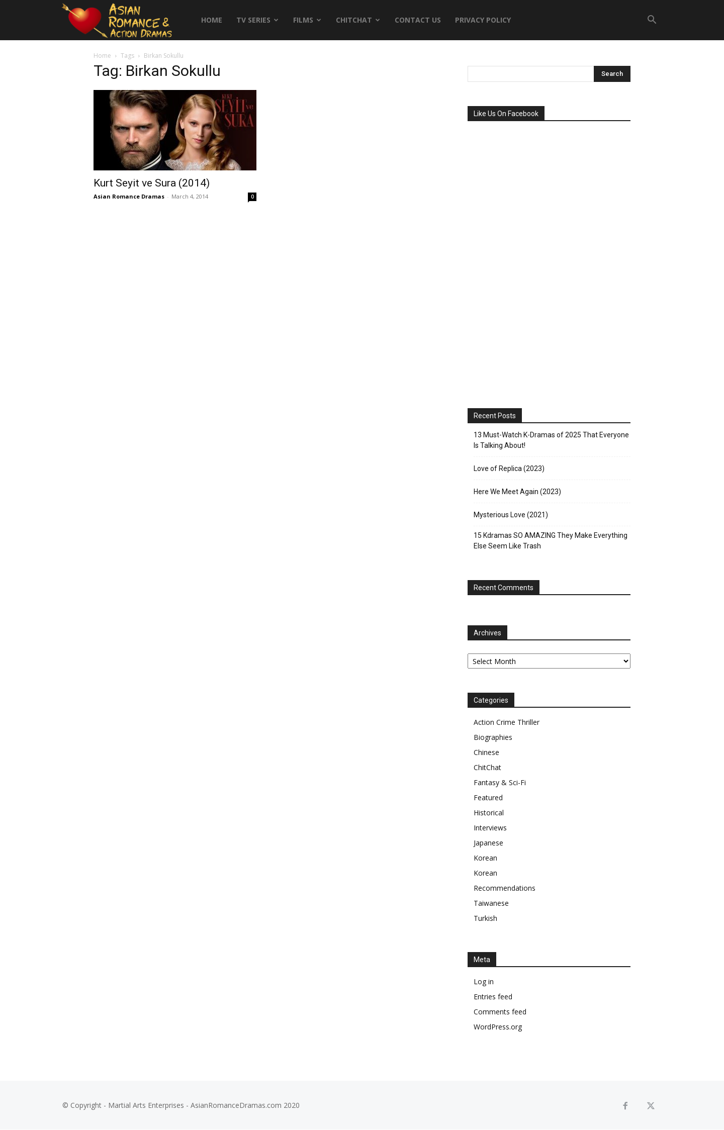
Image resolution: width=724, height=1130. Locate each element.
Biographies (493, 737)
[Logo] (116, 20)
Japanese (488, 842)
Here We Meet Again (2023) (517, 492)
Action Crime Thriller (506, 722)
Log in (484, 981)
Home (211, 20)
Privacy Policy (483, 20)
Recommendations (504, 888)
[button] (652, 21)
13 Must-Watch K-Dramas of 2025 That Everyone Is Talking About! (551, 440)
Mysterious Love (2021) (511, 515)
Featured (488, 797)
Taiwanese (491, 903)
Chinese (486, 752)
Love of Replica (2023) (509, 468)
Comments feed (500, 1011)
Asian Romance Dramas (129, 196)
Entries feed (493, 996)
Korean (485, 858)
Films (307, 20)
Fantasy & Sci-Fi (500, 782)
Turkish (485, 918)
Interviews (490, 827)
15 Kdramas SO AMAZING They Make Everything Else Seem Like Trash (550, 540)
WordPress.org (498, 1026)
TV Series (257, 20)
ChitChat (358, 20)
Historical (489, 812)
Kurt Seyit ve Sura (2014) (152, 183)
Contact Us (418, 20)
